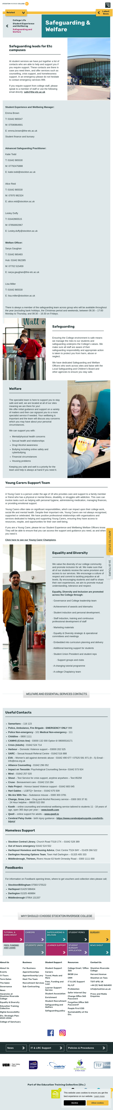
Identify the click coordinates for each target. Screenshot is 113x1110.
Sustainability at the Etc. (78, 1013)
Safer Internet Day (77, 992)
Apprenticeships (31, 972)
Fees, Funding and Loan (54, 983)
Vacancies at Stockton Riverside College (9, 996)
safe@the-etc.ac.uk (34, 92)
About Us (4, 968)
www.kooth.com (50, 809)
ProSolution (73, 989)
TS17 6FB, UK (96, 982)
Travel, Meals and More (53, 976)
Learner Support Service (53, 989)
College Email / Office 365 (78, 969)
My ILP (71, 985)
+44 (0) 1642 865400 (101, 985)
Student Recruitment (55, 1001)
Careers (49, 972)
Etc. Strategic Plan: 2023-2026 (9, 1017)
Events (3, 972)
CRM (70, 978)
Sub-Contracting (31, 986)
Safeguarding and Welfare (22, 30)
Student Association (55, 994)
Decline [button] (74, 1103)
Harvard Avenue (98, 974)
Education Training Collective (9, 1007)
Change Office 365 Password (77, 997)
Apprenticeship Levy (33, 975)
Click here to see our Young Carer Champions (30, 540)
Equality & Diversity (10, 1002)
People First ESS (76, 1008)
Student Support (53, 968)
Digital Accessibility (10, 1012)
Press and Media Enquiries (98, 995)
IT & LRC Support (76, 982)
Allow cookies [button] (97, 1103)
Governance (6, 986)
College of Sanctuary (10, 1022)
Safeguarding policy (55, 1011)
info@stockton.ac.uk (100, 989)
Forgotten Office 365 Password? (78, 1003)
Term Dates (5, 979)
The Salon (5, 983)
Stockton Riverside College (99, 969)
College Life (19, 20)
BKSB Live (73, 974)
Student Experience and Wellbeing (23, 24)
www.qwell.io (51, 814)
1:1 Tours (4, 975)
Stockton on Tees (99, 978)
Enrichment (51, 997)
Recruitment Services (33, 983)
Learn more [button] (99, 1096)
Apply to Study (109, 541)
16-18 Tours (109, 568)
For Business (29, 968)
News (2, 990)
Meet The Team (30, 979)
